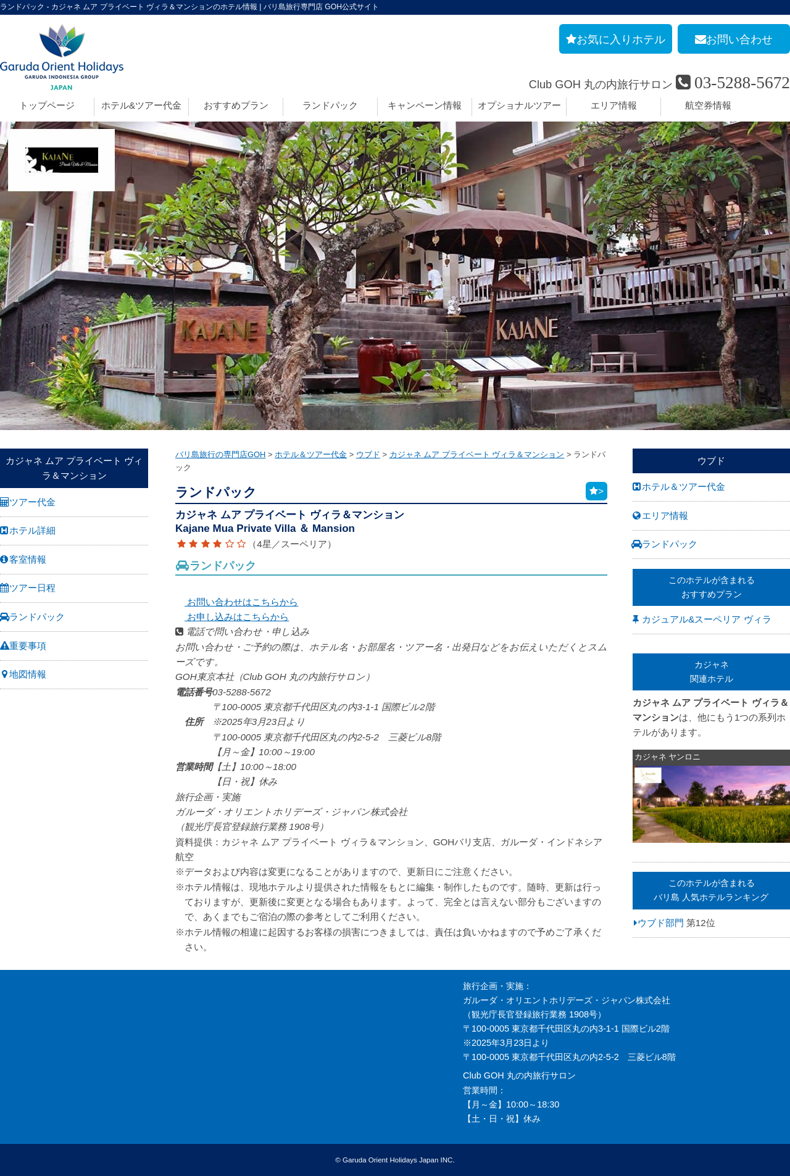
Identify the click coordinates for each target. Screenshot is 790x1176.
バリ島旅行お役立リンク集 (299, 1043)
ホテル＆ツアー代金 (683, 486)
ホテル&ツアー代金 (141, 105)
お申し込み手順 (277, 986)
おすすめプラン (236, 105)
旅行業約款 (21, 1014)
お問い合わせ (26, 1057)
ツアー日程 (32, 587)
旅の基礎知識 (273, 1000)
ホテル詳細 (32, 530)
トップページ (47, 105)
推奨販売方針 (26, 1114)
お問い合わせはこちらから (236, 602)
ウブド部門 (661, 922)
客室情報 (27, 559)
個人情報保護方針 (34, 1085)
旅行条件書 (21, 1028)
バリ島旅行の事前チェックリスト (311, 1028)
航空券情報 (708, 105)
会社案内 (17, 986)
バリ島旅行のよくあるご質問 (303, 1014)
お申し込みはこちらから (232, 616)
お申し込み (21, 1071)
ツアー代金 (32, 502)
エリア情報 (614, 105)
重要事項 (27, 645)
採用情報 (17, 1000)
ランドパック (330, 105)
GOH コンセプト (33, 1043)
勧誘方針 (17, 1099)
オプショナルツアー (519, 105)
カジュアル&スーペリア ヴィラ (706, 619)
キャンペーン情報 (425, 105)
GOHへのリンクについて (296, 1057)
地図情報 (27, 674)
